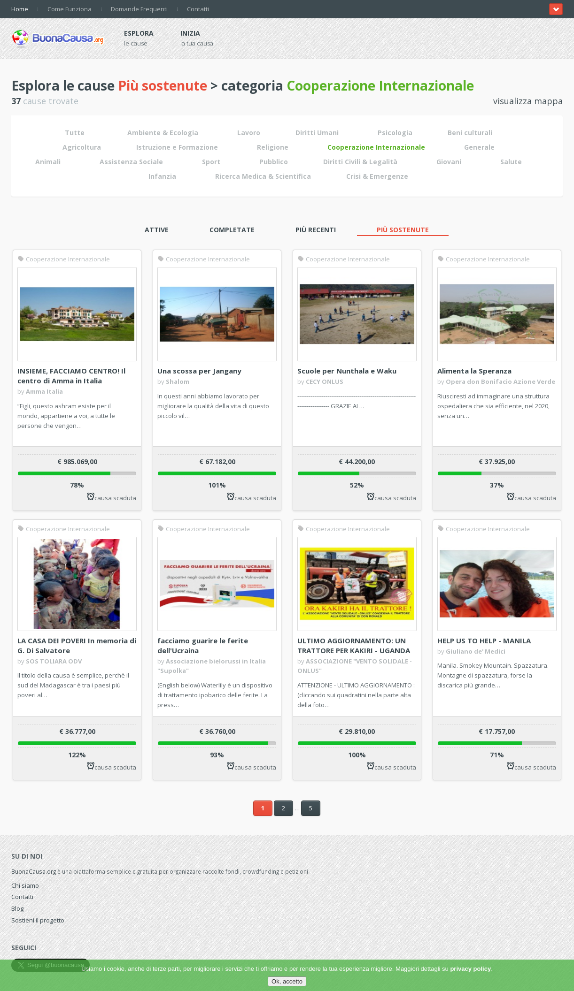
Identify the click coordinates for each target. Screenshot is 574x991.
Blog (17, 908)
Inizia (190, 33)
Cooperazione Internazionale (63, 259)
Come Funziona (69, 9)
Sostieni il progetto (37, 920)
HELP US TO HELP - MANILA (484, 640)
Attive (157, 229)
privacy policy (470, 968)
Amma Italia (44, 391)
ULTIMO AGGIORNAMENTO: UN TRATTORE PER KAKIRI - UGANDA (353, 645)
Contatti (198, 9)
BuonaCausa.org (33, 871)
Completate (232, 229)
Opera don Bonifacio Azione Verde (500, 381)
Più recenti (315, 229)
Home (19, 9)
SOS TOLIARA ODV (54, 661)
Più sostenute (403, 229)
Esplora (139, 33)
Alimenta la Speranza (474, 370)
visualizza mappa (528, 101)
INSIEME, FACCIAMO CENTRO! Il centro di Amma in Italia (71, 375)
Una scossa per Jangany (199, 370)
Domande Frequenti (139, 9)
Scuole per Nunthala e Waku (346, 370)
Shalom (177, 381)
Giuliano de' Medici (475, 651)
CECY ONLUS (324, 381)
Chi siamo (25, 885)
